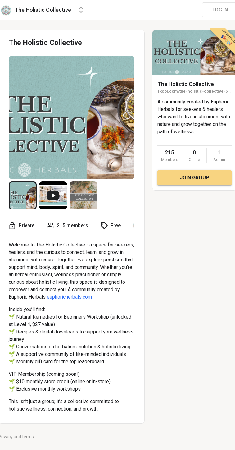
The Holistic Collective (185, 84)
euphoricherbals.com (69, 297)
